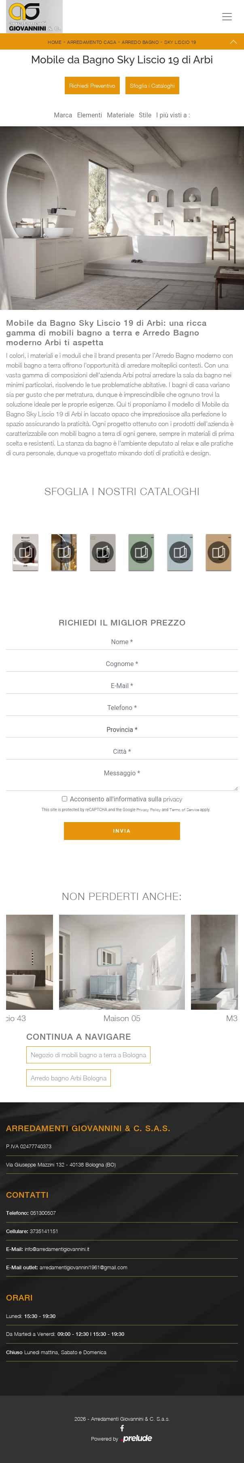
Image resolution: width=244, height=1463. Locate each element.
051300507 (43, 1213)
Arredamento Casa (91, 42)
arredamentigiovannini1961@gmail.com (83, 1267)
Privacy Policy (148, 809)
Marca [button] (63, 115)
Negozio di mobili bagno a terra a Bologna (88, 1054)
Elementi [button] (89, 115)
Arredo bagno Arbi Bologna (68, 1078)
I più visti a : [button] (173, 115)
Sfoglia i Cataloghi (152, 85)
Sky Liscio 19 (180, 42)
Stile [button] (145, 115)
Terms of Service (184, 809)
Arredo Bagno (140, 42)
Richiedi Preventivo (92, 85)
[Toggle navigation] (227, 16)
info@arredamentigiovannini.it (57, 1249)
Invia (122, 831)
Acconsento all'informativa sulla (126, 799)
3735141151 (44, 1231)
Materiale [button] (120, 115)
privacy (172, 799)
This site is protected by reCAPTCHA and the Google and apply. (126, 809)
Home (55, 42)
